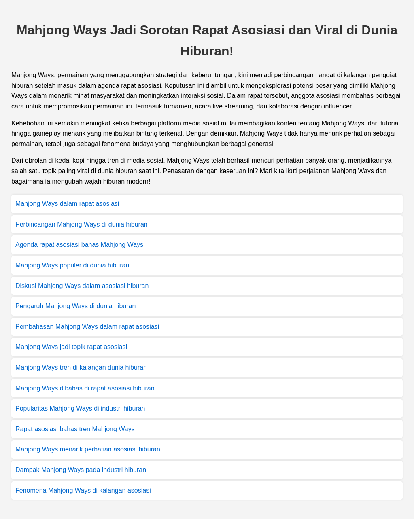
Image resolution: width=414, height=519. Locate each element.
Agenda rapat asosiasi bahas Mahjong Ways (79, 244)
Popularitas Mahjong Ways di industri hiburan (80, 408)
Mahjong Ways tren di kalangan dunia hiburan (81, 367)
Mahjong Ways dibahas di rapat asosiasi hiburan (85, 388)
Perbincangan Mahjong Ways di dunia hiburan (81, 224)
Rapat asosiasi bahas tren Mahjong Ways (75, 429)
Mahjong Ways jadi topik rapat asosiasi (71, 346)
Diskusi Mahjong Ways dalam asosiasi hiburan (82, 285)
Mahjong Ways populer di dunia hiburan (72, 265)
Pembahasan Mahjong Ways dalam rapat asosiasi (87, 326)
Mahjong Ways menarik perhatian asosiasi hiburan (87, 449)
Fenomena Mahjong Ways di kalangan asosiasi (83, 490)
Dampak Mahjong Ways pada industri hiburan (80, 469)
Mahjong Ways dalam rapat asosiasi (67, 203)
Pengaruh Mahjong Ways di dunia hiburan (75, 306)
